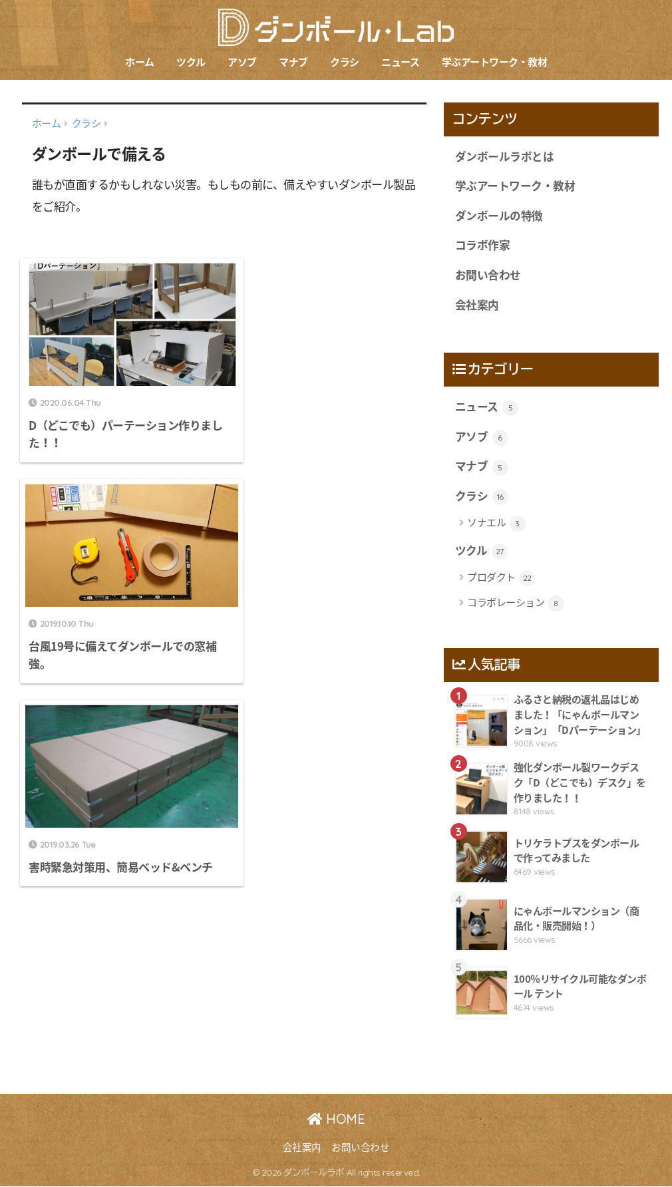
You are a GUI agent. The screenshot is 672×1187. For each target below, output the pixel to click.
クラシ (344, 62)
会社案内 (477, 305)
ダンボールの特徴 (499, 216)
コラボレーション (515, 603)
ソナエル (496, 524)
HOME (336, 1119)
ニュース (400, 62)
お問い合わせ (488, 275)
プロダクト (501, 579)
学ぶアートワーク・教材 (495, 62)
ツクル (191, 62)
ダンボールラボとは (504, 156)
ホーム (139, 62)
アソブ (242, 62)
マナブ (293, 62)
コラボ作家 (482, 246)
